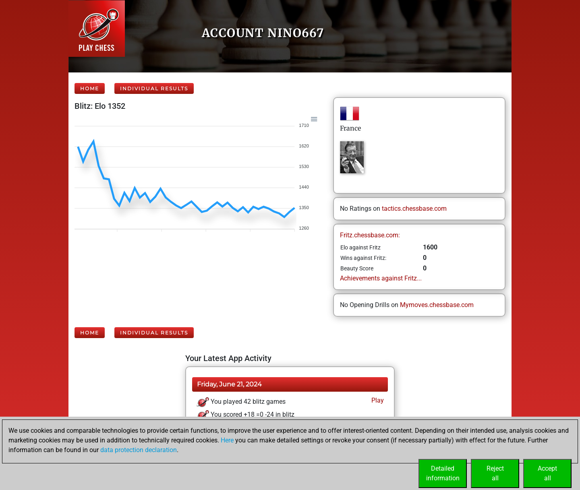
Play (377, 400)
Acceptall (547, 473)
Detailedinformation (443, 473)
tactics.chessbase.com (414, 208)
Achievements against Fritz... (381, 278)
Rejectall (495, 473)
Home (89, 88)
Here (227, 440)
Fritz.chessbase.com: (370, 235)
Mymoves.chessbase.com (437, 305)
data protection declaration (138, 450)
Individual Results (154, 88)
